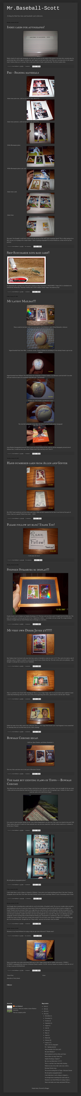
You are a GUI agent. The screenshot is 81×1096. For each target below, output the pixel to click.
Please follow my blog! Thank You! (31, 525)
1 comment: (27, 66)
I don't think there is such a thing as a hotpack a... (57, 1075)
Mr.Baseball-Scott (33, 8)
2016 (45, 1006)
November (48, 1018)
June (46, 1030)
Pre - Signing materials (23, 72)
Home (43, 975)
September (48, 1023)
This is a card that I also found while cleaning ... (56, 1063)
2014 (45, 1009)
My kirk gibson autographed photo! (53, 1073)
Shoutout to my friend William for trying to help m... (57, 1080)
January (47, 1042)
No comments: (28, 246)
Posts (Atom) (17, 978)
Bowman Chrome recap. (22, 738)
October (47, 1020)
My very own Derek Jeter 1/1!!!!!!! (29, 630)
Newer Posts (10, 975)
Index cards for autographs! (26, 27)
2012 (45, 1013)
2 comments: (28, 518)
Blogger (47, 1088)
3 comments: (28, 624)
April (46, 1035)
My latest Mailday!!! (21, 301)
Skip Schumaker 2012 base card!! (28, 253)
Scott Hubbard (19, 1006)
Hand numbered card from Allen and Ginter (37, 463)
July (46, 1028)
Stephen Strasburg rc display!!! (28, 569)
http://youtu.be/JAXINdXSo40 (16, 966)
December (47, 1016)
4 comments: (28, 884)
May (46, 1033)
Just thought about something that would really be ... (57, 1077)
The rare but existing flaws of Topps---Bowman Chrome (58, 1070)
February (47, 1040)
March (47, 1037)
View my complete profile (19, 1012)
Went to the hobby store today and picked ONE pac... (57, 1082)
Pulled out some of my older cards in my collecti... (57, 1066)
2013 (45, 1011)
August (47, 1025)
